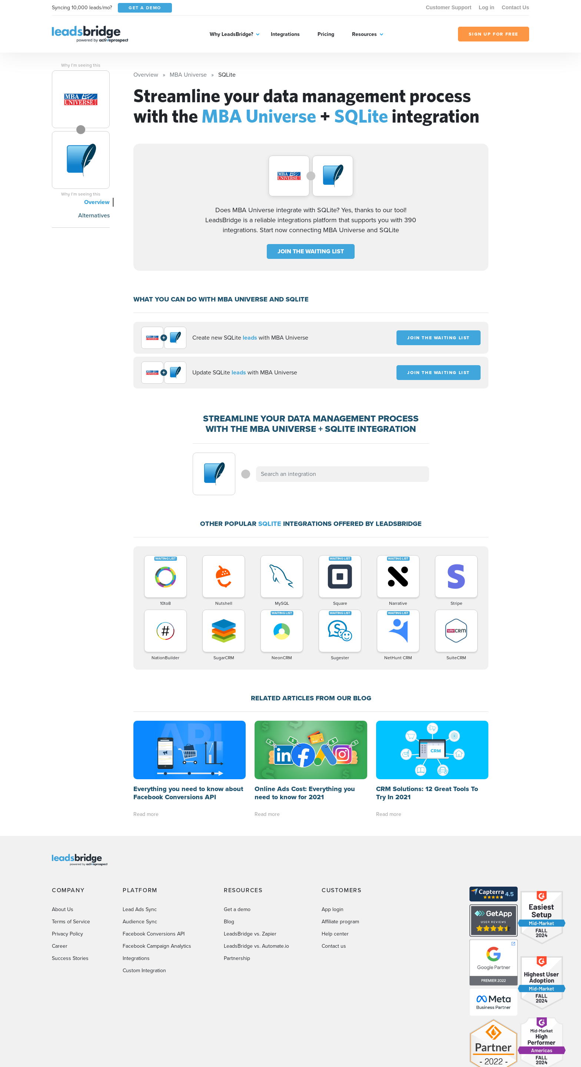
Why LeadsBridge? (231, 34)
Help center (335, 875)
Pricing (326, 34)
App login (332, 850)
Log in (486, 7)
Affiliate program (340, 863)
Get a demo (237, 850)
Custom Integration (144, 912)
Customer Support (448, 7)
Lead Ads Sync (140, 850)
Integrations (285, 34)
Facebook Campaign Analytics (157, 887)
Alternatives (94, 215)
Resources (364, 34)
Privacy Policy (67, 875)
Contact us (334, 887)
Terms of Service (71, 863)
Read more (146, 755)
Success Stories (70, 899)
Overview (97, 202)
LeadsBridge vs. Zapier (250, 875)
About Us (62, 850)
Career (59, 887)
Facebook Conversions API (154, 875)
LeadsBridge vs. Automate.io (256, 887)
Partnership (237, 899)
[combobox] (342, 474)
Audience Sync (140, 863)
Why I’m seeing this (80, 65)
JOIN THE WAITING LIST (311, 251)
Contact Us (515, 7)
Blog (229, 863)
